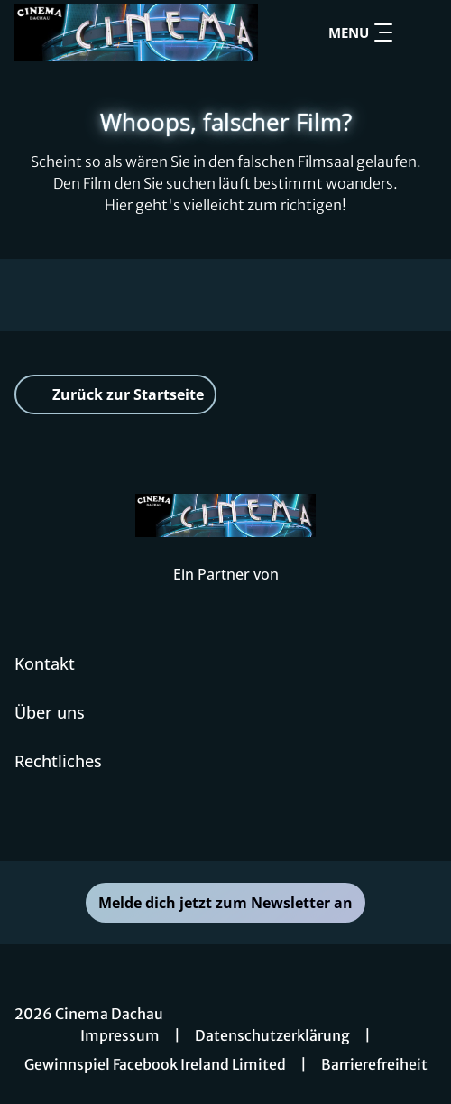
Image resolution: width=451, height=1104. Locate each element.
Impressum (120, 1035)
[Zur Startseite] (136, 32)
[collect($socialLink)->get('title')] (225, 821)
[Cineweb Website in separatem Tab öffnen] (226, 593)
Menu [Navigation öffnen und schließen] (360, 32)
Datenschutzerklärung (272, 1035)
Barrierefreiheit (374, 1064)
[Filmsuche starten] (418, 32)
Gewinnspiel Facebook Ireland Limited (155, 1064)
